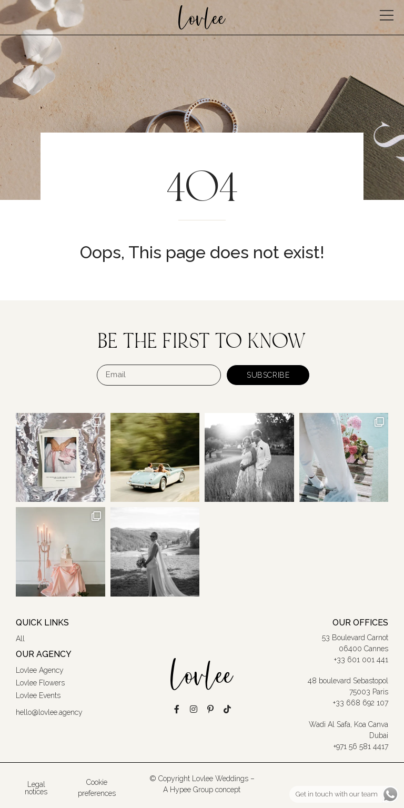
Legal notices (36, 788)
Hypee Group (191, 789)
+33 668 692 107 (360, 703)
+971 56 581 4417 (361, 746)
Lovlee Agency (40, 670)
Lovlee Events (38, 695)
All (20, 638)
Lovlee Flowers (40, 683)
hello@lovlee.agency (49, 712)
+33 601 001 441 (361, 659)
